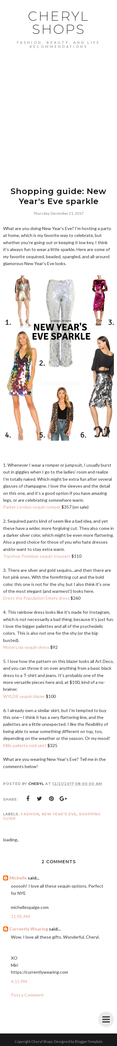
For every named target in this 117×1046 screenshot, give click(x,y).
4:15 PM (19, 981)
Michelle (18, 877)
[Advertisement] (58, 110)
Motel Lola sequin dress (26, 647)
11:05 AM (20, 916)
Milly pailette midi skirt (24, 745)
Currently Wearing (28, 928)
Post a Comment (27, 994)
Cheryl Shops (58, 22)
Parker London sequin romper (32, 507)
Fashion (30, 814)
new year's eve (59, 814)
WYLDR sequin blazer (24, 696)
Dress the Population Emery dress (36, 598)
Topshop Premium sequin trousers (37, 556)
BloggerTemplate (89, 1041)
